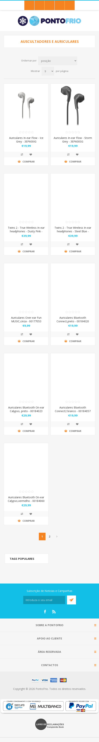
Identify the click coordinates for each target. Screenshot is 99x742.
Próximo (57, 536)
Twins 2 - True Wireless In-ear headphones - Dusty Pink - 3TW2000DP (26, 231)
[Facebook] (45, 612)
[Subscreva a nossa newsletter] (44, 600)
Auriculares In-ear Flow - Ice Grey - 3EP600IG (26, 139)
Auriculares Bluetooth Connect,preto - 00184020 (73, 319)
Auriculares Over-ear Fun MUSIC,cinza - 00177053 (26, 319)
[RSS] (54, 612)
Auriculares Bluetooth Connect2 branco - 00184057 (73, 409)
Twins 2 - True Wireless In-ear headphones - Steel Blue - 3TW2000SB (72, 231)
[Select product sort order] (57, 61)
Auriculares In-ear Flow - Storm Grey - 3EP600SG (73, 139)
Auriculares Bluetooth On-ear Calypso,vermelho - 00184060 (26, 499)
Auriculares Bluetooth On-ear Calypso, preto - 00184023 (26, 409)
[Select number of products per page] (48, 71)
